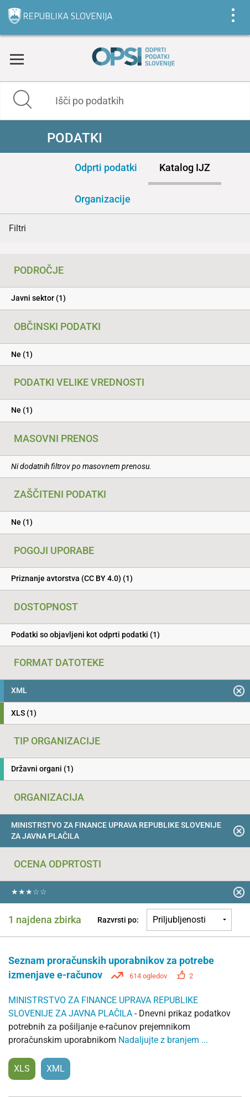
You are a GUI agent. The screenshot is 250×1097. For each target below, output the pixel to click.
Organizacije (103, 199)
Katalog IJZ (184, 167)
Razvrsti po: (118, 919)
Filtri (17, 228)
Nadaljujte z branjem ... (163, 1040)
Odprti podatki (106, 167)
